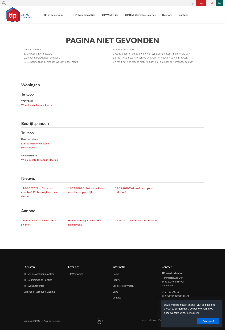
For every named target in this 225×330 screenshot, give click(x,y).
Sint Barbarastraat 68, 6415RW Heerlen (38, 222)
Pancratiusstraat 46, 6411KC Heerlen (136, 220)
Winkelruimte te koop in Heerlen (39, 159)
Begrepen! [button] (208, 321)
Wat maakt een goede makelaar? (134, 190)
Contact (183, 14)
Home (143, 320)
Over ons (167, 14)
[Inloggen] (192, 3)
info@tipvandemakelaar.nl (175, 295)
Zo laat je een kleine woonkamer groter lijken (86, 190)
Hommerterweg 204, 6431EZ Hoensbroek (84, 222)
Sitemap (152, 320)
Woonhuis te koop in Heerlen (37, 104)
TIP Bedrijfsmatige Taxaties (140, 14)
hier (157, 61)
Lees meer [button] (193, 313)
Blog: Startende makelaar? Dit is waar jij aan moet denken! (40, 192)
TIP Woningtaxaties (84, 14)
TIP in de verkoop (55, 14)
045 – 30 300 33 (171, 291)
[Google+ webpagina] (4, 3)
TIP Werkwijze (110, 14)
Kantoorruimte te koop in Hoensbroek (35, 145)
